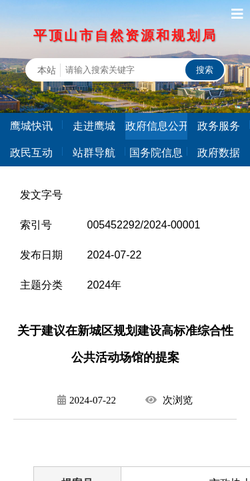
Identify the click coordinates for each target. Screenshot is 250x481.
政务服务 (218, 126)
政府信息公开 (156, 126)
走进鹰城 (94, 126)
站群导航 (94, 152)
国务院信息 (156, 152)
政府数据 (218, 152)
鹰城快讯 (31, 126)
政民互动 (31, 152)
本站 (46, 70)
